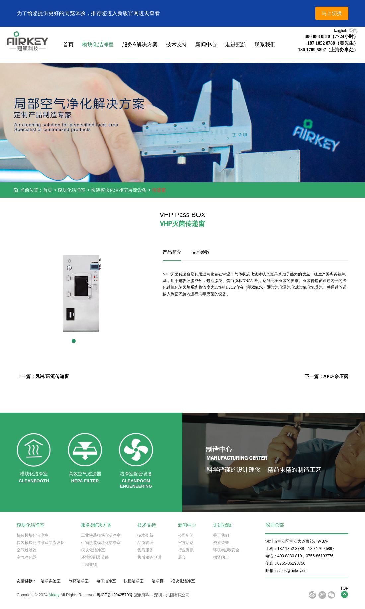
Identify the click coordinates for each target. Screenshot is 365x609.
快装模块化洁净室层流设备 (119, 190)
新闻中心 (206, 44)
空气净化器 (26, 557)
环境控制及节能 (95, 557)
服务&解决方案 (140, 44)
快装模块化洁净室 (32, 535)
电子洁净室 (106, 581)
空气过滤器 (26, 550)
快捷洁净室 (134, 581)
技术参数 (200, 252)
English (346, 30)
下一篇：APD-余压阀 (326, 376)
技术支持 (176, 44)
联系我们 (265, 44)
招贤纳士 (221, 557)
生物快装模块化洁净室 (101, 542)
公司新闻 (186, 535)
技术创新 (145, 535)
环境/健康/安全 (226, 550)
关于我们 (221, 535)
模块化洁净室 (98, 44)
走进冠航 (235, 44)
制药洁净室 (79, 581)
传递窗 (159, 190)
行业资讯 (186, 550)
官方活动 (186, 542)
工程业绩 (89, 564)
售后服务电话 (149, 557)
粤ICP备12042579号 (115, 595)
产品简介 (172, 252)
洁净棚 (158, 581)
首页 (68, 44)
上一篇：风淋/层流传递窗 (43, 376)
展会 (182, 557)
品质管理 (145, 542)
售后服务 (145, 550)
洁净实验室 (51, 581)
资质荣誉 (221, 542)
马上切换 (331, 13)
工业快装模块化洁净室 (101, 535)
